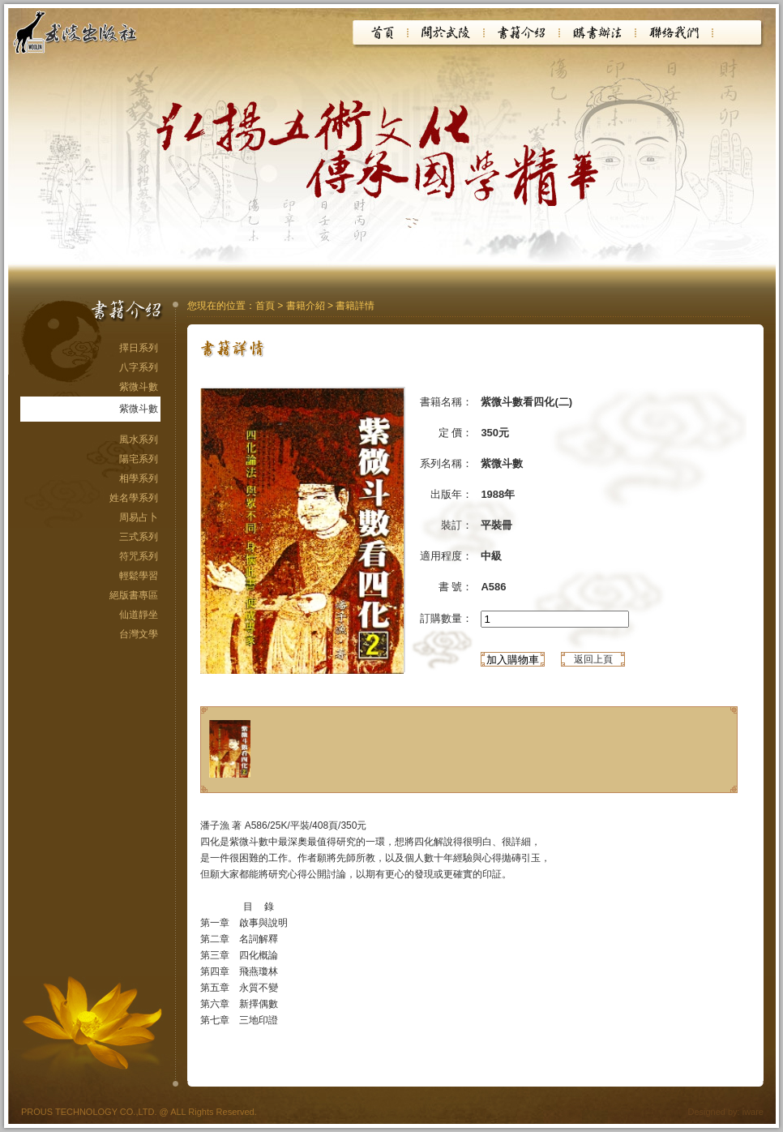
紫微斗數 (138, 386)
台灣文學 (138, 634)
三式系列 (138, 536)
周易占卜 (138, 517)
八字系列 (138, 367)
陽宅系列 (138, 459)
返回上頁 (593, 659)
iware (753, 1112)
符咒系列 (138, 556)
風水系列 (138, 439)
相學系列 (138, 478)
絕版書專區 (133, 595)
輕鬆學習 (138, 575)
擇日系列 (138, 348)
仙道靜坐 (138, 614)
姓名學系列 (133, 498)
